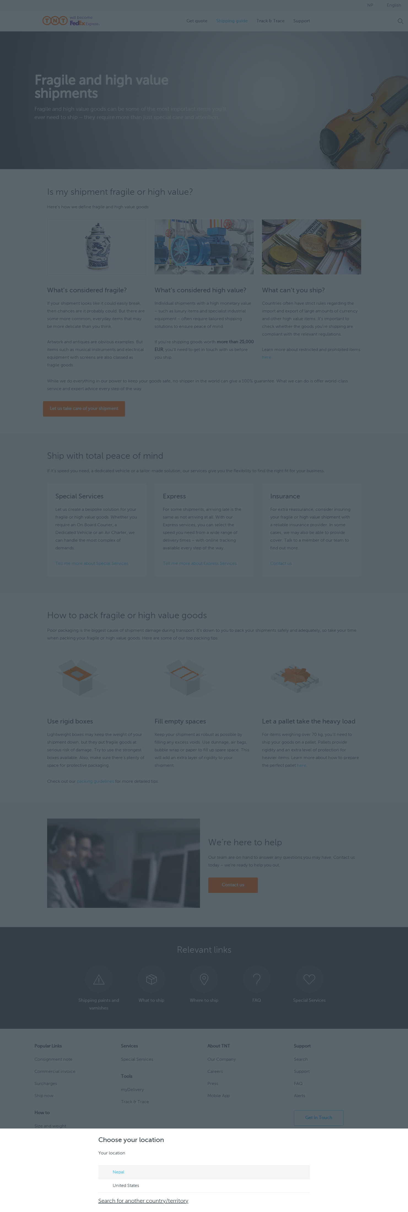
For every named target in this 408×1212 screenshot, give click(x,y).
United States (120, 1186)
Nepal (113, 1172)
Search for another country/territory (143, 1201)
